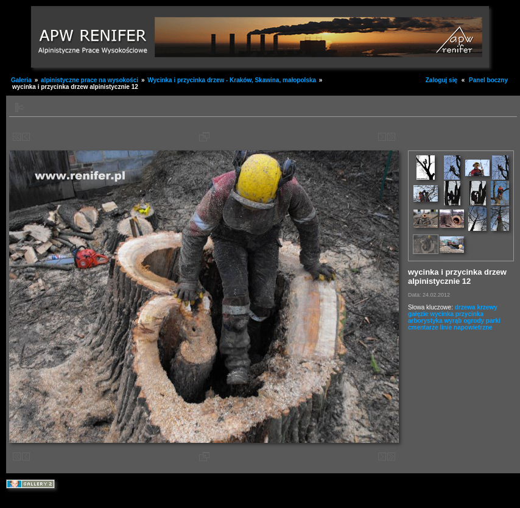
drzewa (465, 307)
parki (493, 320)
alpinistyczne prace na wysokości (89, 80)
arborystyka (425, 320)
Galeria (21, 80)
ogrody (473, 320)
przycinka (469, 314)
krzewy (487, 307)
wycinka (442, 314)
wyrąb (453, 320)
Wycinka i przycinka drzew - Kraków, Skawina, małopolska (232, 80)
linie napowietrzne (466, 327)
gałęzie (418, 314)
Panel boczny (488, 80)
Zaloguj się (441, 80)
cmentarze (423, 327)
